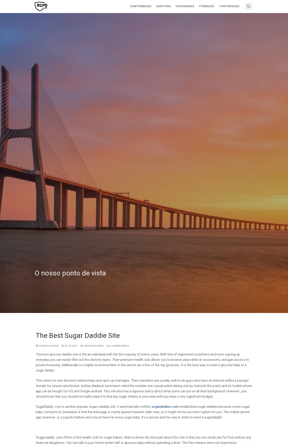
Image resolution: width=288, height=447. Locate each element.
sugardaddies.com (165, 407)
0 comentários (118, 345)
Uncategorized (92, 345)
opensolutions (47, 345)
